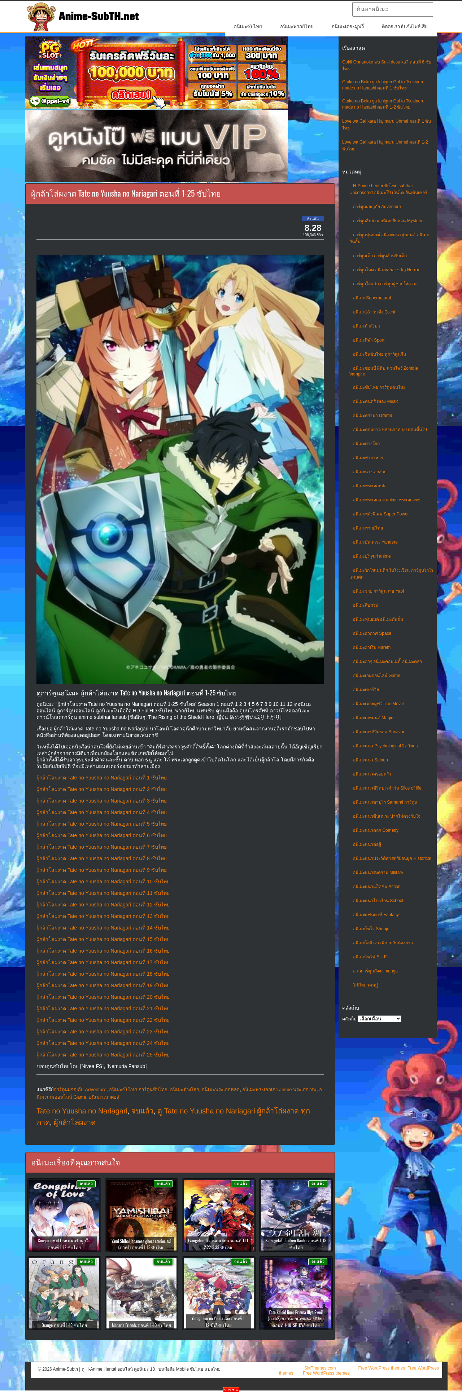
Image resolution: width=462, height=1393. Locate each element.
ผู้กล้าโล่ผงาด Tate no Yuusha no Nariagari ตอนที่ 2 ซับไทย (101, 789)
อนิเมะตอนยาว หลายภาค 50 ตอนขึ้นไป (390, 429)
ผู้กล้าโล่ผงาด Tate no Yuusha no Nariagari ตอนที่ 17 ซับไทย (103, 962)
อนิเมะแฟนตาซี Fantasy (376, 914)
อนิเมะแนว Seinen (370, 760)
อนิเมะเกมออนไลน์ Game (376, 675)
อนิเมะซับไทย (248, 26)
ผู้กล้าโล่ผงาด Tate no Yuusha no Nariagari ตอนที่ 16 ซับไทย (103, 951)
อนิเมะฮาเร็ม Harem (372, 647)
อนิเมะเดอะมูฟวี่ (348, 26)
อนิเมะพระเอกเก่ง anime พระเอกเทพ (386, 499)
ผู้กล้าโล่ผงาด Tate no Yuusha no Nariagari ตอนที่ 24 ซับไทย (103, 1043)
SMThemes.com (320, 1368)
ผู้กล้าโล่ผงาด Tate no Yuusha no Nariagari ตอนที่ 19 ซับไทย (103, 985)
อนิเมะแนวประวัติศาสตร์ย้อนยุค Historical (392, 858)
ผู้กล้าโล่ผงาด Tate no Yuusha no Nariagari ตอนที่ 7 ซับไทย (101, 847)
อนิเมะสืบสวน (365, 605)
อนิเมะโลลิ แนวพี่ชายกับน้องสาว (383, 942)
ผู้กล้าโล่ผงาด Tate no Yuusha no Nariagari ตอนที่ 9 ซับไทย (101, 870)
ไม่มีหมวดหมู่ (365, 985)
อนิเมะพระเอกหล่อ (370, 485)
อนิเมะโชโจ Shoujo (371, 928)
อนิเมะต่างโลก (366, 443)
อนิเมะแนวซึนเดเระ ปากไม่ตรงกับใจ (386, 816)
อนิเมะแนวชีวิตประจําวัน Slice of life (387, 788)
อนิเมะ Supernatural (372, 297)
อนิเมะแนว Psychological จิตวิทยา (385, 745)
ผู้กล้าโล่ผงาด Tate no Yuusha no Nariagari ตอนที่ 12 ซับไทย (103, 905)
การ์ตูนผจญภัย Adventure (377, 206)
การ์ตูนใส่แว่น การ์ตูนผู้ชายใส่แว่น (385, 283)
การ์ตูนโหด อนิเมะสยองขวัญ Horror (386, 269)
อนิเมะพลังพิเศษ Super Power (381, 514)
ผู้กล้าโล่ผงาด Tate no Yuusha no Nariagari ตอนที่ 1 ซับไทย (101, 778)
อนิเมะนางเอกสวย (370, 471)
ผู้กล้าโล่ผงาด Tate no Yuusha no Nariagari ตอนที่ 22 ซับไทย (103, 1020)
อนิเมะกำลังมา (366, 326)
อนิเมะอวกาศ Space (372, 633)
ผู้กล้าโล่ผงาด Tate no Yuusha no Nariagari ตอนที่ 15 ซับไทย (103, 939)
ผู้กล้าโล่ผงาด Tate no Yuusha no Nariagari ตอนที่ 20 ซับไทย (103, 997)
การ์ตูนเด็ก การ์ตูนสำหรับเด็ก (380, 255)
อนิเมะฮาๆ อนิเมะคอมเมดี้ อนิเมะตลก (387, 661)
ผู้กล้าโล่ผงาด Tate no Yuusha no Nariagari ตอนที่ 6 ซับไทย (101, 835)
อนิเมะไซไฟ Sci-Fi (370, 956)
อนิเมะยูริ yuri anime (372, 556)
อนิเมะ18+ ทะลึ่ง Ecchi (374, 312)
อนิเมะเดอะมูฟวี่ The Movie (378, 703)
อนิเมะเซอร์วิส (366, 689)
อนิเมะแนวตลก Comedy (375, 830)
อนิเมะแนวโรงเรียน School (378, 900)
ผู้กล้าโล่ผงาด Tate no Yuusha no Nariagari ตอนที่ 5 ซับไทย (101, 824)
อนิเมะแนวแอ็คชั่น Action (377, 886)
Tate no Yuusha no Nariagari (81, 1111)
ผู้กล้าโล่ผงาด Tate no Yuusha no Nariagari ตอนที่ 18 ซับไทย (103, 974)
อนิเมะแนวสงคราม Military (378, 872)
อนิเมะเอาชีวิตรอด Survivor (378, 731)
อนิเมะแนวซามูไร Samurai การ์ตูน (385, 802)
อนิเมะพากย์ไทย (297, 26)
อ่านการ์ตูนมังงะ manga (375, 971)
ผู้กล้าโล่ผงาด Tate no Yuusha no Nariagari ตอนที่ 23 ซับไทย (103, 1031)
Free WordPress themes (381, 1368)
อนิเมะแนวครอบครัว (372, 774)
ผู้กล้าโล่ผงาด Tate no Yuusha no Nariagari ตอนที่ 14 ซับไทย (103, 928)
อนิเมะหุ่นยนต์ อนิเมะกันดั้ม (378, 619)
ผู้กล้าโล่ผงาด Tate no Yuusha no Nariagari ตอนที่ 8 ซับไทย (101, 858)
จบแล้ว (142, 1111)
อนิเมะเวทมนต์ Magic (373, 717)
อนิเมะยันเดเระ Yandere (375, 542)
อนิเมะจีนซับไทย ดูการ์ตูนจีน (379, 354)
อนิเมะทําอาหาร (368, 457)
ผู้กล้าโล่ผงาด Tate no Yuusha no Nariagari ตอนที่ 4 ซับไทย (101, 812)
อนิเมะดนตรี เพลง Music (375, 401)
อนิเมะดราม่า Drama (372, 415)
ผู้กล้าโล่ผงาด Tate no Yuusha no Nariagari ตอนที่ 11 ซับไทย (103, 893)
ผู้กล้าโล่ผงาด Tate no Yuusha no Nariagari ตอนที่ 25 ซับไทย (103, 1055)
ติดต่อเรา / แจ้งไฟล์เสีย (405, 26)
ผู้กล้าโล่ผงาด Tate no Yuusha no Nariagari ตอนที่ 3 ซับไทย (101, 801)
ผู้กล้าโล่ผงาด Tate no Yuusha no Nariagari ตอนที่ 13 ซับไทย (103, 916)
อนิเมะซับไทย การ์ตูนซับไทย (379, 387)
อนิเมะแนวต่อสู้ (367, 844)
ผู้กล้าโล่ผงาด (75, 1122)
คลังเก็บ (349, 1018)
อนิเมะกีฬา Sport (368, 340)
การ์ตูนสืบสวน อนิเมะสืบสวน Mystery (387, 220)
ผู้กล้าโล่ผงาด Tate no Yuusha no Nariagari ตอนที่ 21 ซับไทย (103, 1008)
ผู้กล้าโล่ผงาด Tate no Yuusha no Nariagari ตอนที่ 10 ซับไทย (103, 881)
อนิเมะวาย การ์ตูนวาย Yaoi (378, 591)
